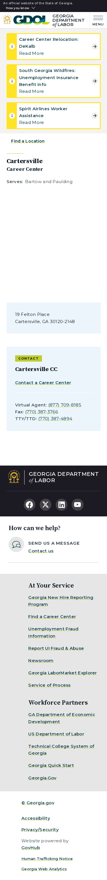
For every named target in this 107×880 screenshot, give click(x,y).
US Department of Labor (56, 734)
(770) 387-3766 (41, 411)
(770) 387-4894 (55, 418)
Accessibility (35, 818)
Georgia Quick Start (51, 765)
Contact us (40, 551)
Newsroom (40, 660)
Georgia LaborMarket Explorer (62, 672)
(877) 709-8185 (64, 405)
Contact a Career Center (43, 382)
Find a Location (28, 141)
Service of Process (49, 685)
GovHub (30, 847)
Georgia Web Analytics (44, 869)
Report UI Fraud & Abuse (56, 648)
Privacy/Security (40, 829)
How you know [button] (17, 8)
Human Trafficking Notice (47, 858)
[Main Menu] (97, 20)
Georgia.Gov (42, 778)
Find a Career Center (52, 616)
